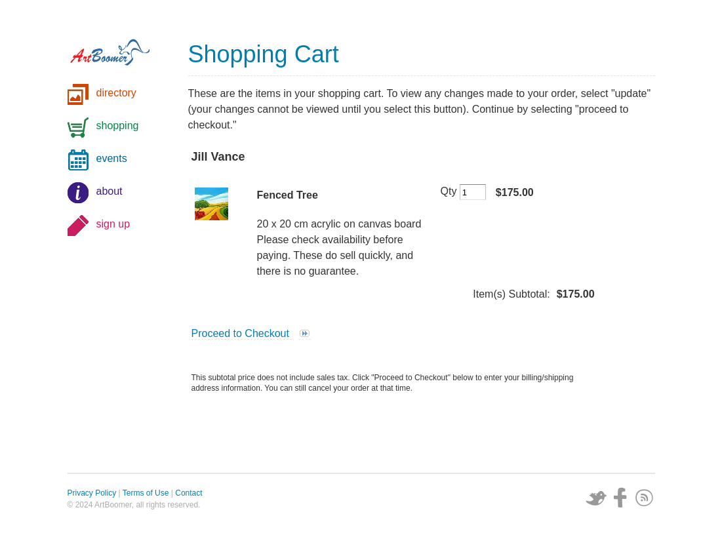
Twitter (596, 497)
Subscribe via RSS (644, 497)
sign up (113, 223)
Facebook (620, 497)
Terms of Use (146, 493)
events (111, 158)
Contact (188, 493)
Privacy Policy (92, 493)
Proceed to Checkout (241, 333)
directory (116, 92)
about (109, 191)
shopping (117, 125)
